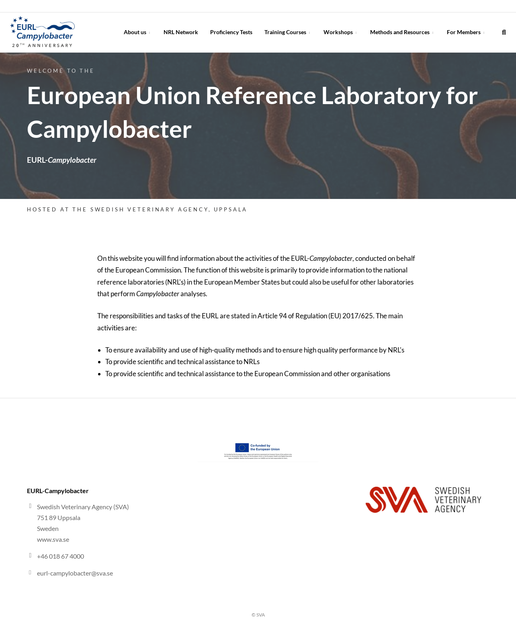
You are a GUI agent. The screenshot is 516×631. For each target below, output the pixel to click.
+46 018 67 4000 (60, 556)
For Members (466, 32)
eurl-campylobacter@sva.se (75, 573)
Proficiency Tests (231, 32)
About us (138, 32)
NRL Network (181, 32)
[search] (504, 32)
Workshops (341, 32)
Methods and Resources (402, 32)
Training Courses (287, 32)
